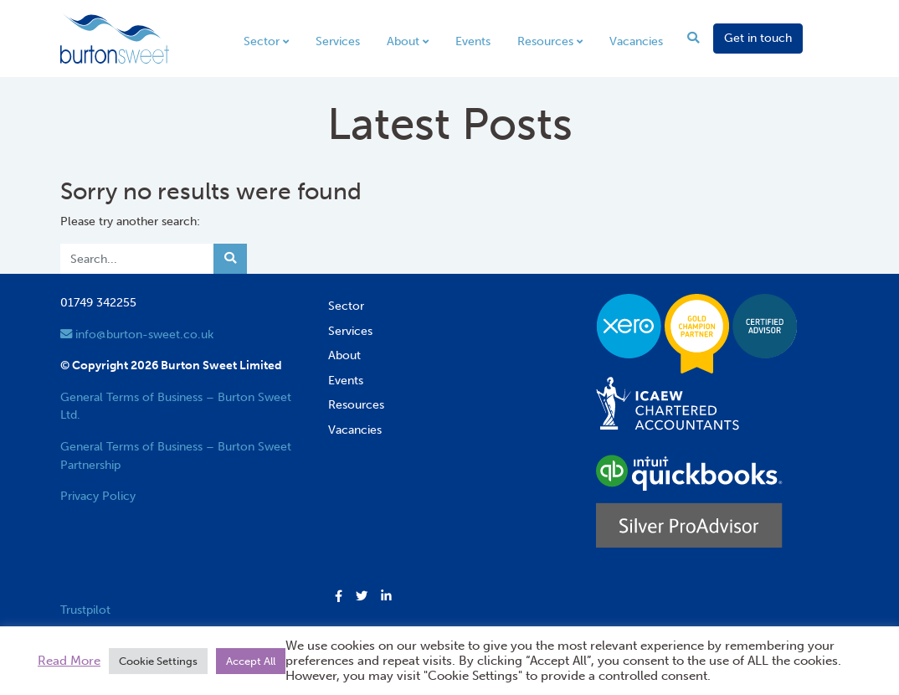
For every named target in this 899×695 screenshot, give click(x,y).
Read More (69, 660)
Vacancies (636, 41)
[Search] (137, 259)
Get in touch (758, 37)
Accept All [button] (250, 661)
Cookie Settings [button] (158, 661)
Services (338, 41)
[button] (338, 597)
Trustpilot (85, 609)
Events (473, 41)
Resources (545, 41)
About (403, 41)
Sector (262, 41)
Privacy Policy (98, 495)
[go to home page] (114, 37)
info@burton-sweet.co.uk (136, 334)
